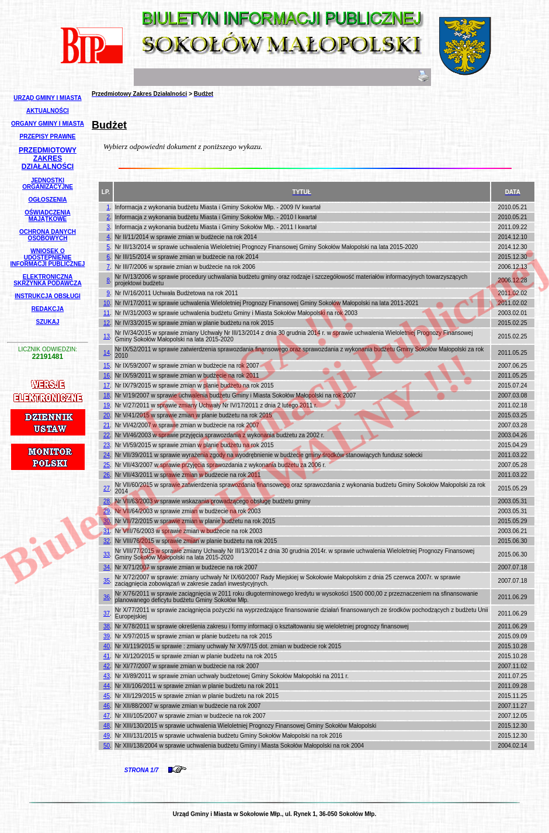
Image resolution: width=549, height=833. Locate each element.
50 (106, 745)
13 (106, 336)
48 (106, 726)
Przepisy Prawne (48, 136)
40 (106, 646)
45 (106, 696)
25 (106, 465)
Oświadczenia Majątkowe (47, 215)
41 (106, 656)
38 (106, 626)
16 (106, 375)
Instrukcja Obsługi (47, 296)
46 (106, 706)
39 (106, 636)
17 (106, 385)
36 (106, 597)
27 (106, 488)
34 (106, 567)
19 (106, 405)
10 (106, 303)
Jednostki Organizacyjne (47, 183)
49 (106, 735)
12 (106, 323)
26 (106, 475)
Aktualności (47, 111)
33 (106, 554)
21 (106, 425)
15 (106, 365)
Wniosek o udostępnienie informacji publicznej (48, 257)
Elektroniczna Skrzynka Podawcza (47, 280)
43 (106, 676)
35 (106, 581)
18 (106, 395)
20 (106, 415)
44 (106, 686)
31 (106, 531)
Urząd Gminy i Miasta (47, 98)
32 (106, 541)
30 (106, 521)
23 (106, 445)
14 (106, 353)
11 (106, 313)
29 (106, 511)
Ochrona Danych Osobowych (47, 235)
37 (106, 613)
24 (106, 455)
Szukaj (47, 322)
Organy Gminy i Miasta (47, 123)
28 (106, 501)
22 (106, 435)
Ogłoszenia (47, 199)
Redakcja (48, 309)
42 (106, 666)
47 (106, 716)
